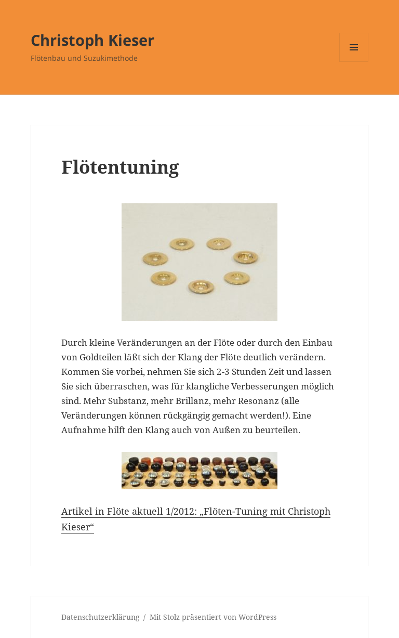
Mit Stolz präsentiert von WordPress (213, 617)
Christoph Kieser (92, 40)
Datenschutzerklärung (100, 617)
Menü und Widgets (354, 61)
